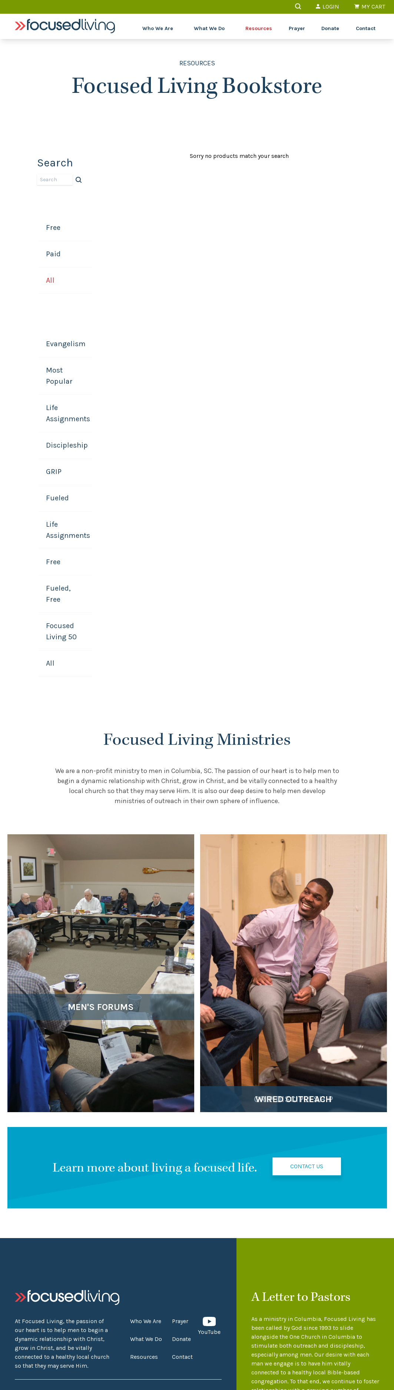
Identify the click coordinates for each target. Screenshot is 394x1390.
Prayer (297, 28)
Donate (330, 28)
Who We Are (157, 28)
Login (327, 6)
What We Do (209, 28)
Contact (365, 28)
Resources (258, 28)
